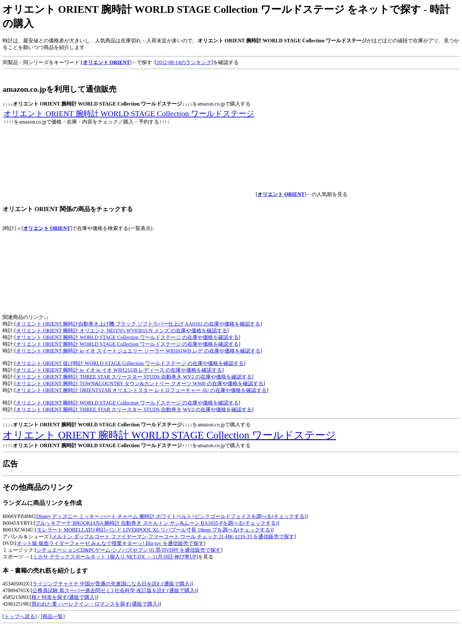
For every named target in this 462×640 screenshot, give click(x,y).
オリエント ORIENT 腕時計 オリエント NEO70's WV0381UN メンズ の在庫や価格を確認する (121, 330)
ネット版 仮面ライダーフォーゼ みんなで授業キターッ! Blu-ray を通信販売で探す (110, 543)
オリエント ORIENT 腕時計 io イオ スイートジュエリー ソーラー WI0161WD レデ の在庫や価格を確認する (138, 351)
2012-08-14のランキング (184, 62)
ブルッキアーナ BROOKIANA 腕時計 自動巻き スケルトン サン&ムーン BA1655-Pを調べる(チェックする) (156, 523)
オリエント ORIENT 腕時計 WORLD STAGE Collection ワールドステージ (129, 113)
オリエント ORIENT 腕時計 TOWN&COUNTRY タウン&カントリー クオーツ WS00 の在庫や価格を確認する (139, 383)
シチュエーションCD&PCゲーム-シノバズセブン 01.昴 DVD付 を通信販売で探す (129, 550)
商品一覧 (52, 616)
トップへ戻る (19, 616)
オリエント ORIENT (46, 228)
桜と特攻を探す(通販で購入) (64, 597)
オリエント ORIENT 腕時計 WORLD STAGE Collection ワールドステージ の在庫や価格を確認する (127, 337)
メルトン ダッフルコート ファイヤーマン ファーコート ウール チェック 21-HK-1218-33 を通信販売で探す (173, 536)
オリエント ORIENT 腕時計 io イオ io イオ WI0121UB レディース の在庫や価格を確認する (119, 370)
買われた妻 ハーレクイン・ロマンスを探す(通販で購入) (95, 604)
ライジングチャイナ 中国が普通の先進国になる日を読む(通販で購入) (111, 583)
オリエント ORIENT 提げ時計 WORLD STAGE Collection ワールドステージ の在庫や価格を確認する (130, 363)
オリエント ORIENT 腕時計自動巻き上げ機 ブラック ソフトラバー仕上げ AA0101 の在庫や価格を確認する (138, 324)
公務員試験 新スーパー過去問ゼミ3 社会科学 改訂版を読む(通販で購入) (114, 590)
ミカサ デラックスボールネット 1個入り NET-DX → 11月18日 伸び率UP (114, 556)
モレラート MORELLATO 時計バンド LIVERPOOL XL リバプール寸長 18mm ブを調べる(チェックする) (154, 530)
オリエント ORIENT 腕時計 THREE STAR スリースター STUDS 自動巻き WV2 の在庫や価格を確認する (134, 377)
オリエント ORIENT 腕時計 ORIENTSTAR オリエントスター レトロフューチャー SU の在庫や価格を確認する (141, 390)
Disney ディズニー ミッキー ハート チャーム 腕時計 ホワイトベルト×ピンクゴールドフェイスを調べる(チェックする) (171, 516)
